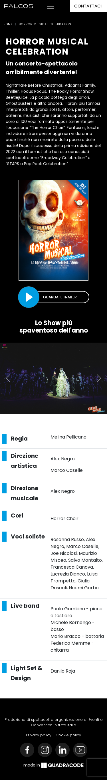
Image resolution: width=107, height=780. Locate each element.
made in (53, 765)
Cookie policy (68, 735)
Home (8, 24)
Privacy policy (38, 735)
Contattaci (88, 6)
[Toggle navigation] (50, 6)
